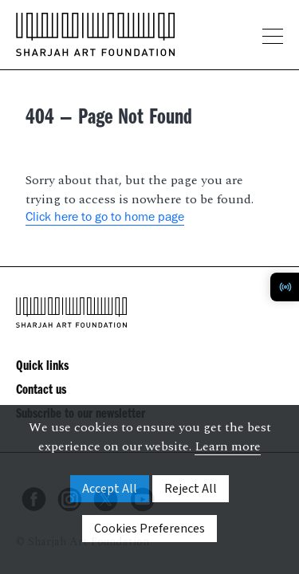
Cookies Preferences (149, 528)
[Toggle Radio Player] (284, 287)
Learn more (228, 446)
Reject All (190, 488)
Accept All (109, 488)
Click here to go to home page (105, 218)
